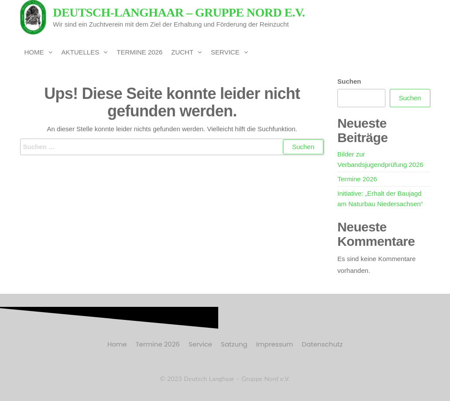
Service (225, 52)
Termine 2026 (139, 52)
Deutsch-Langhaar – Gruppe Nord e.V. (179, 12)
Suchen (349, 81)
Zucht (182, 52)
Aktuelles (81, 52)
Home (34, 52)
